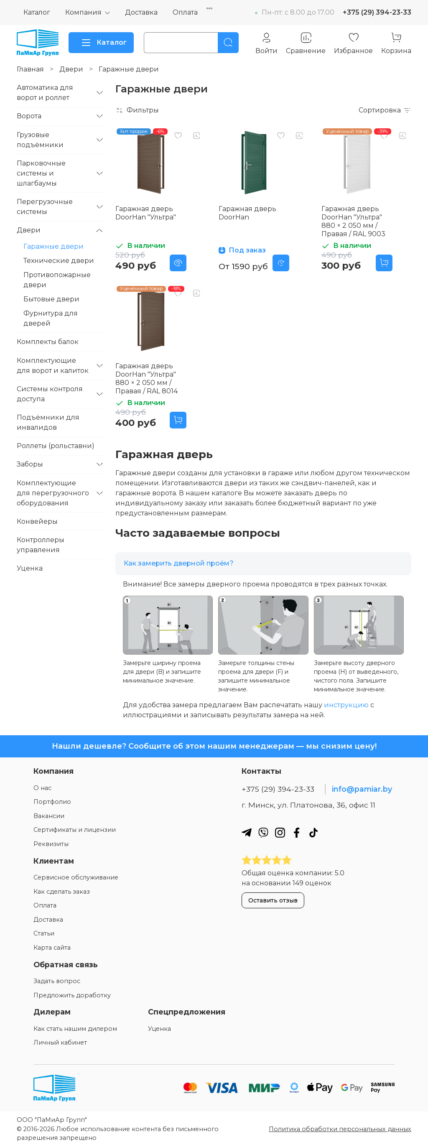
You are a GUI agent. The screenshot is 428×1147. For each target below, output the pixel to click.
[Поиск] (228, 42)
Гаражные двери (53, 246)
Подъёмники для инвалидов (48, 422)
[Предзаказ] (281, 263)
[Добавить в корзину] (384, 263)
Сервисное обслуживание (75, 877)
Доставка (141, 12)
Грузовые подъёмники (40, 140)
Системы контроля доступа (50, 394)
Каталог (36, 12)
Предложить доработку (72, 995)
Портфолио (52, 801)
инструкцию (346, 705)
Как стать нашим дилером (75, 1028)
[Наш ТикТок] (313, 832)
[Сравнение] (306, 43)
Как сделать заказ (61, 891)
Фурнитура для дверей (50, 318)
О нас (42, 788)
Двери (71, 69)
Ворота (29, 116)
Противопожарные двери (57, 280)
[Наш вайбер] (263, 832)
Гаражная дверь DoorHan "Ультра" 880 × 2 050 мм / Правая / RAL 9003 (353, 221)
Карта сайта (52, 947)
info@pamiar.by (362, 789)
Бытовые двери (51, 299)
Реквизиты (51, 844)
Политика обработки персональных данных (340, 1129)
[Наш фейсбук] (297, 832)
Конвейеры (37, 521)
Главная (30, 69)
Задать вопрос (56, 981)
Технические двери (58, 261)
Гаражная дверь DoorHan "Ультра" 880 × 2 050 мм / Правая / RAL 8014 (146, 378)
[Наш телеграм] (247, 832)
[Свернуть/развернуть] (99, 93)
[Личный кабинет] (266, 43)
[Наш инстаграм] (280, 832)
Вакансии (48, 816)
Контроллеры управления (40, 545)
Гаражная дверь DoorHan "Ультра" (145, 213)
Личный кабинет (60, 1042)
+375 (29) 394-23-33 (377, 12)
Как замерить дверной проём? (179, 563)
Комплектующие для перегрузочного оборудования (53, 493)
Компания (83, 12)
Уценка (30, 568)
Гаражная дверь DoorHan (247, 213)
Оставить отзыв (273, 900)
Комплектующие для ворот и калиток (53, 366)
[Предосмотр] (178, 263)
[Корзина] (396, 43)
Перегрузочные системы (45, 207)
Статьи (43, 933)
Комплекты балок (48, 342)
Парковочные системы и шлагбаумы (41, 173)
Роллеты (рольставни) (55, 446)
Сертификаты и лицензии (74, 829)
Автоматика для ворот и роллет (45, 93)
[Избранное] (353, 43)
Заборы (30, 464)
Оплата (185, 12)
